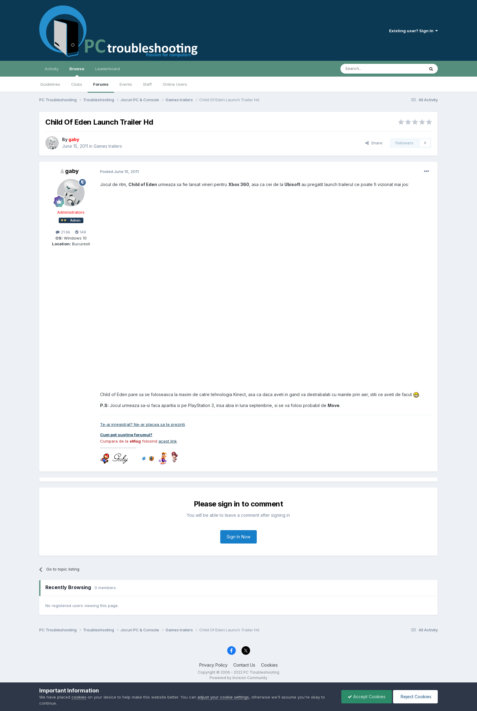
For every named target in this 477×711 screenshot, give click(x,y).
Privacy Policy (213, 665)
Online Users (175, 84)
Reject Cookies (415, 696)
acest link (167, 441)
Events (126, 84)
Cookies (269, 665)
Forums (101, 84)
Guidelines (50, 84)
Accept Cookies (366, 696)
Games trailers (108, 146)
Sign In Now (238, 536)
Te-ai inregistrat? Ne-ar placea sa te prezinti (142, 424)
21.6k (63, 232)
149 (80, 232)
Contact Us (244, 665)
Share (373, 142)
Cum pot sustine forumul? (126, 434)
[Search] (366, 69)
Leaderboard (107, 68)
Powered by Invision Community (238, 677)
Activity (51, 68)
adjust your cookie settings (223, 697)
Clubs (76, 84)
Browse (76, 71)
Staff (147, 84)
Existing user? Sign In (413, 30)
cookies (78, 697)
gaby (72, 171)
